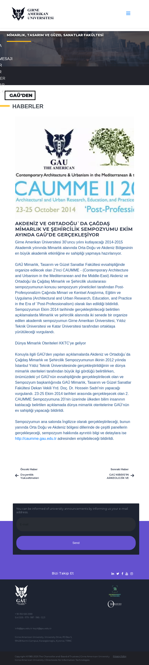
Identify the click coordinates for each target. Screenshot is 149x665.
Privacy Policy (119, 656)
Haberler (27, 106)
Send (76, 543)
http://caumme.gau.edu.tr (36, 439)
